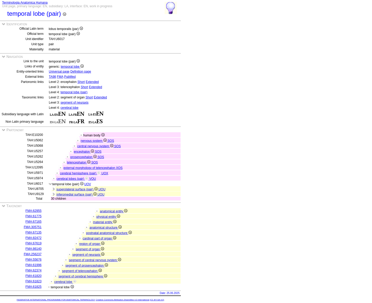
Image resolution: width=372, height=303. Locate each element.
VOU (92, 179)
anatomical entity (113, 211)
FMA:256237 (33, 254)
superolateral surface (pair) (77, 189)
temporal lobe (72, 66)
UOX (105, 173)
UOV (87, 184)
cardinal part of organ (99, 238)
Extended (92, 82)
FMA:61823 (34, 281)
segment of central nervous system (95, 260)
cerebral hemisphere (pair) (80, 173)
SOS (110, 141)
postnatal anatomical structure (108, 233)
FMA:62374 (34, 270)
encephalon (84, 151)
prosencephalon (83, 157)
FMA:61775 (34, 216)
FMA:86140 (34, 249)
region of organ (91, 244)
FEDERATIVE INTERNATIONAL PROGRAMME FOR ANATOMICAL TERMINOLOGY (56, 300)
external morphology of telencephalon (90, 168)
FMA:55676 (34, 259)
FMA (60, 77)
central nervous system (95, 146)
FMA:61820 (34, 276)
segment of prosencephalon (86, 265)
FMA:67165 (34, 221)
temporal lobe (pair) (73, 92)
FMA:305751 (33, 227)
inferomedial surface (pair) (76, 194)
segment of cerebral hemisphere (83, 276)
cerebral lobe (69, 108)
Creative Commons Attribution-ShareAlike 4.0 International (122, 300)
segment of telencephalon (82, 271)
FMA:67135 (34, 232)
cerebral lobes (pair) (73, 179)
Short (81, 82)
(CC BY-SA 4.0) (157, 300)
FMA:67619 (34, 243)
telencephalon (79, 162)
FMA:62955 (34, 211)
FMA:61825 (34, 287)
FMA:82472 (34, 238)
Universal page (59, 71)
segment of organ (90, 249)
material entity (105, 222)
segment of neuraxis (74, 102)
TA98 (52, 77)
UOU (101, 189)
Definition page (80, 71)
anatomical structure (106, 227)
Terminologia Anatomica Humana (25, 2)
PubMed (70, 77)
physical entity (108, 217)
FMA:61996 (34, 265)
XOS (119, 168)
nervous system (94, 141)
